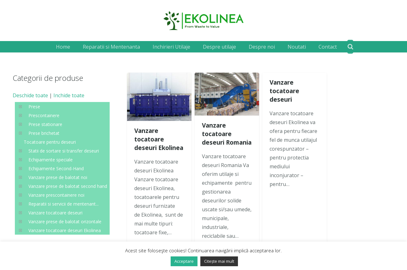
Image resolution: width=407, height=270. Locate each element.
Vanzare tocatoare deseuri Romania (227, 134)
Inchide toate (68, 95)
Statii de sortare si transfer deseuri (63, 151)
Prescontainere (43, 115)
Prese (34, 107)
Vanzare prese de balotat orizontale (64, 222)
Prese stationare (45, 124)
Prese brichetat (43, 133)
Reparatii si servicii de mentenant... (63, 204)
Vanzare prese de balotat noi (57, 177)
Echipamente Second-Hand (56, 168)
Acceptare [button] (184, 261)
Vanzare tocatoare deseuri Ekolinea (158, 139)
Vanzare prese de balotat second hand (67, 186)
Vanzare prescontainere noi (56, 195)
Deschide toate (30, 95)
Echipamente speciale (50, 160)
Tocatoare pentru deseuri (50, 142)
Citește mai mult (219, 261)
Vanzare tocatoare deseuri (284, 91)
